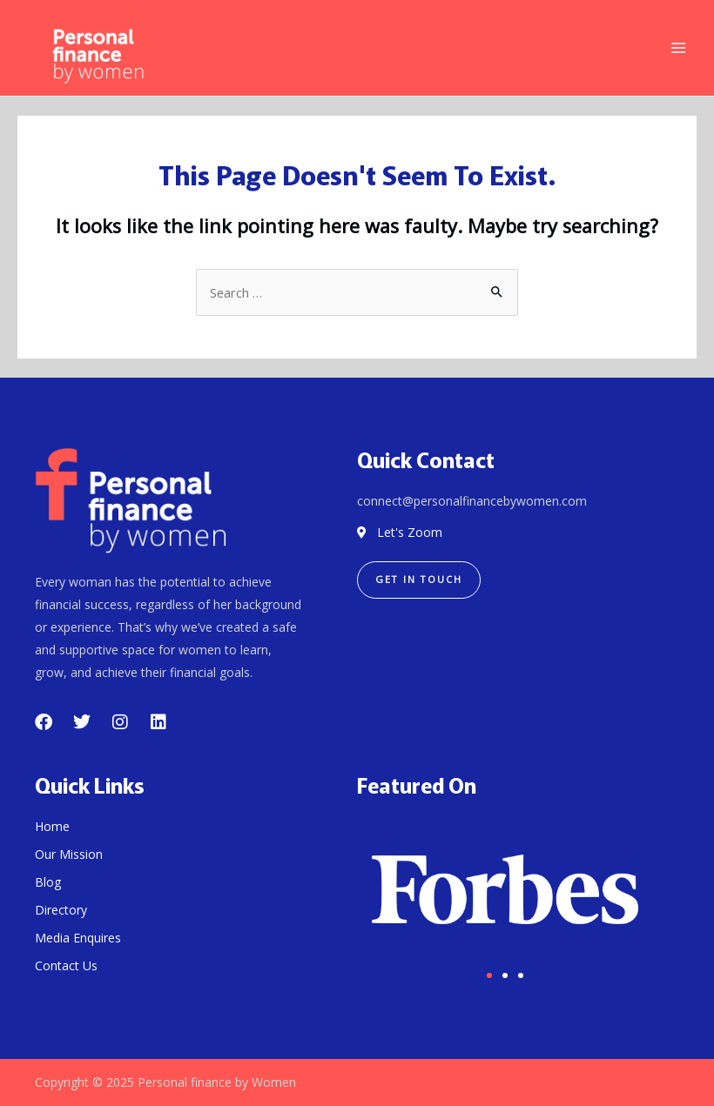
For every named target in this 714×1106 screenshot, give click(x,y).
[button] (489, 975)
